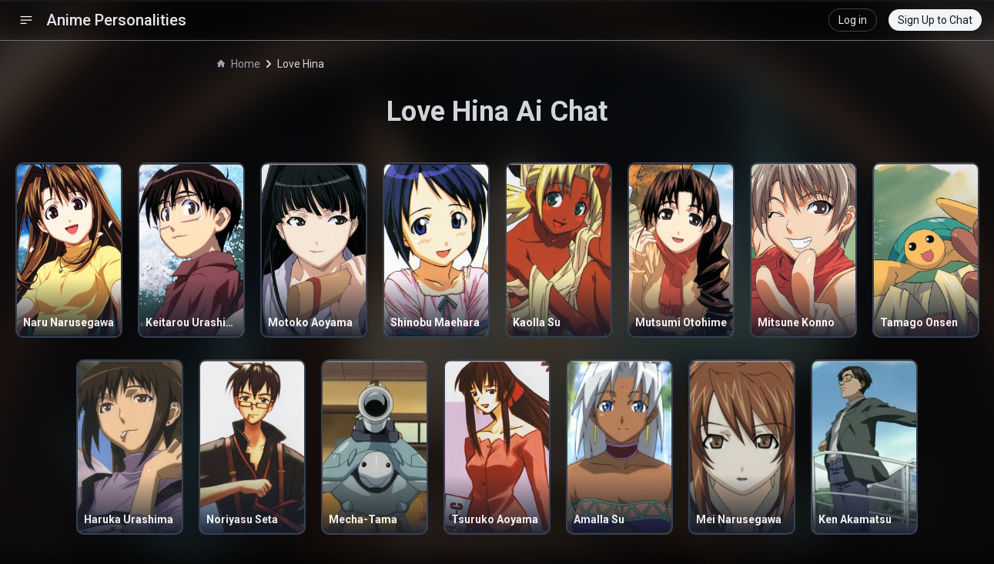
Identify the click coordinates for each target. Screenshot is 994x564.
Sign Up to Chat (935, 20)
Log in (852, 20)
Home (238, 64)
